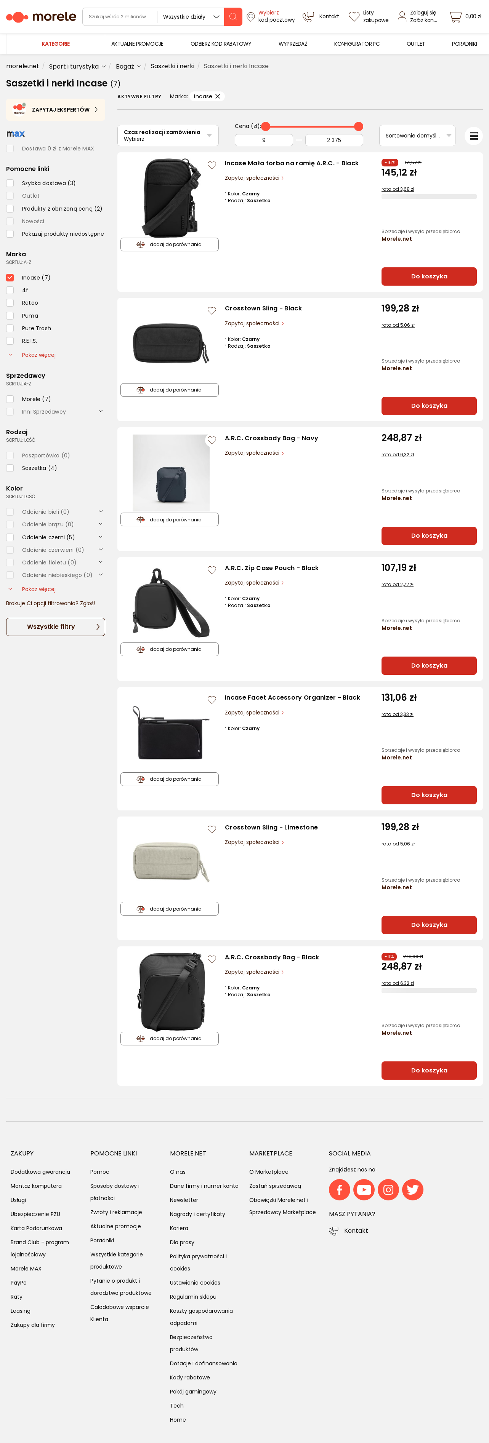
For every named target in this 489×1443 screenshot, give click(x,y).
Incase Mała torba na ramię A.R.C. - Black (292, 163)
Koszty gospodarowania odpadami (201, 1317)
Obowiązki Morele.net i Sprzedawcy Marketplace (282, 1206)
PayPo (19, 1282)
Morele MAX (26, 1268)
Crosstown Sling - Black (263, 308)
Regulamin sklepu (193, 1297)
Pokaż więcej (32, 355)
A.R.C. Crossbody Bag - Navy (271, 438)
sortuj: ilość (20, 440)
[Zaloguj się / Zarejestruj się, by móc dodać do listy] (212, 165)
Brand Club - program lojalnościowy (40, 1248)
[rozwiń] (100, 410)
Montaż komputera (36, 1186)
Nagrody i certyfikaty (197, 1214)
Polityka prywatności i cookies (198, 1262)
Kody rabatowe (190, 1377)
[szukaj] (233, 17)
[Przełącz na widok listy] (474, 136)
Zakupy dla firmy (33, 1325)
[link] (137, 44)
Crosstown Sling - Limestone (271, 827)
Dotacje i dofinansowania (203, 1363)
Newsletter (184, 1200)
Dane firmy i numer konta (204, 1186)
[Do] (334, 140)
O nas (178, 1172)
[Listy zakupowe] (369, 17)
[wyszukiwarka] (162, 17)
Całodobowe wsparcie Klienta (119, 1313)
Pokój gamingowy (193, 1391)
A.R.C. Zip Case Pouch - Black (272, 568)
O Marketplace (269, 1172)
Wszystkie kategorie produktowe (116, 1260)
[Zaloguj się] (419, 17)
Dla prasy (182, 1242)
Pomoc (99, 1172)
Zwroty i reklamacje (116, 1212)
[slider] (265, 126)
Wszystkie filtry (51, 626)
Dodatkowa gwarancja (40, 1172)
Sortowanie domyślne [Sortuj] (414, 135)
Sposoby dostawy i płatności (114, 1192)
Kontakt (356, 1230)
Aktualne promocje (115, 1226)
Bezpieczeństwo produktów (191, 1343)
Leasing (20, 1311)
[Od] (264, 140)
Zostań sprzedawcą (275, 1186)
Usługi (18, 1200)
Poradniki (102, 1240)
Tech (177, 1405)
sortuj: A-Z (18, 262)
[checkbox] (41, 183)
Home (178, 1420)
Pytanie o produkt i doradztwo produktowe (121, 1287)
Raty (16, 1297)
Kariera (179, 1228)
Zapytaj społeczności (253, 178)
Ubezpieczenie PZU (35, 1214)
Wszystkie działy (184, 17)
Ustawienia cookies (195, 1282)
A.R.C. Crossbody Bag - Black (272, 957)
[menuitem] (137, 44)
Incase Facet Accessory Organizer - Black (292, 697)
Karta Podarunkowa (36, 1228)
